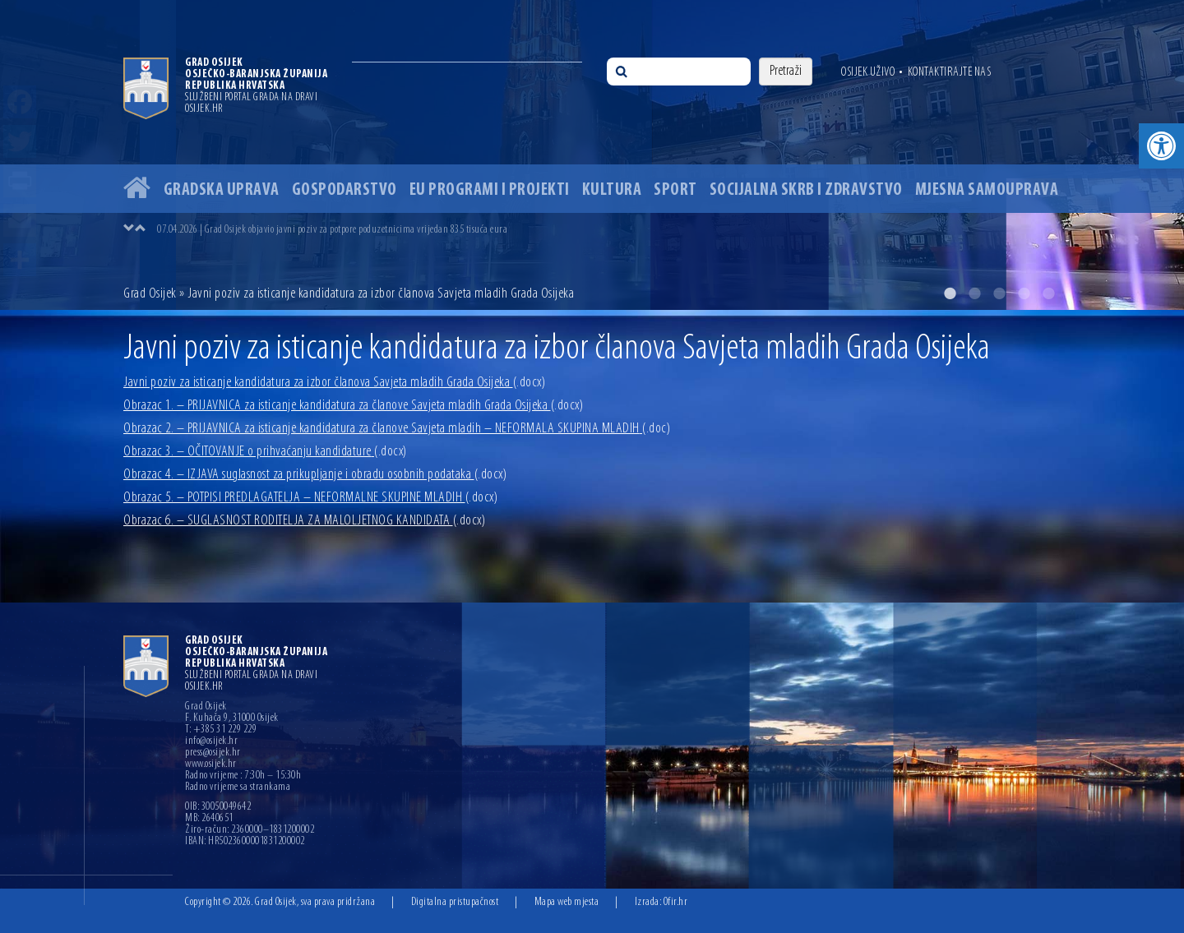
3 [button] (999, 293)
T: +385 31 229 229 (221, 730)
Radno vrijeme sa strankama (237, 787)
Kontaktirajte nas (950, 72)
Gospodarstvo (344, 190)
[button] (1161, 146)
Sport (675, 190)
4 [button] (1023, 293)
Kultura (612, 190)
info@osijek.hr (211, 741)
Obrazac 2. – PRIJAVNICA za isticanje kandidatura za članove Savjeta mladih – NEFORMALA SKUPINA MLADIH (396, 428)
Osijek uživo (868, 72)
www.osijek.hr (211, 764)
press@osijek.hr (213, 753)
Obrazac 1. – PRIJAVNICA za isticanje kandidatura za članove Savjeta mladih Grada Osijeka (353, 405)
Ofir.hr (676, 902)
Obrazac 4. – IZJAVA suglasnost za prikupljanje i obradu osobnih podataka (314, 475)
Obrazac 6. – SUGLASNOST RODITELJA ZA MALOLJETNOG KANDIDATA (304, 521)
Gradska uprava (222, 190)
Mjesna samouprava (987, 190)
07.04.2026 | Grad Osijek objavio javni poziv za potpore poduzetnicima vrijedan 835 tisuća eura (332, 230)
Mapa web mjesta (566, 902)
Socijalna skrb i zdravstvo (806, 190)
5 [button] (1048, 293)
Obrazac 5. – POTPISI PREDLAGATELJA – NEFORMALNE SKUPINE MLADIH (310, 498)
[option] (592, 155)
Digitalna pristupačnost (455, 902)
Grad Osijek (151, 294)
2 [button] (974, 293)
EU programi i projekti (489, 190)
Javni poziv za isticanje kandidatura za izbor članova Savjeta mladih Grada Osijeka (334, 382)
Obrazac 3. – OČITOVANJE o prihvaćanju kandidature (265, 452)
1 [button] (949, 293)
